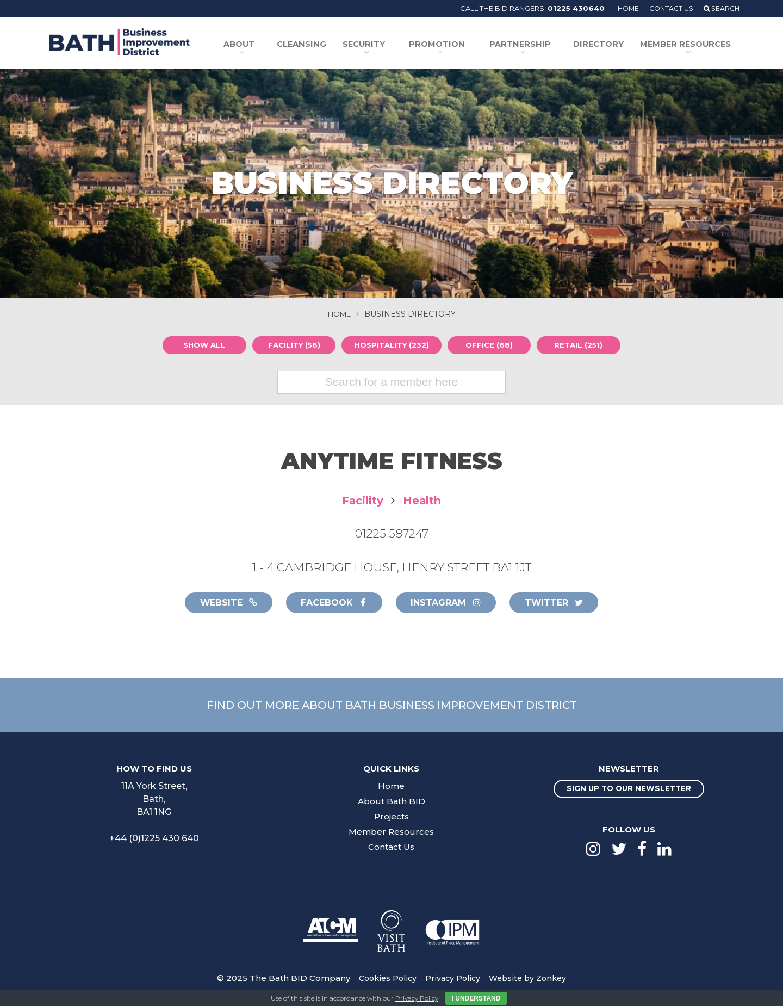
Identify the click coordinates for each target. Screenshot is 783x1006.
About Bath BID (391, 802)
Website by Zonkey (530, 979)
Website (221, 602)
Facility (361, 500)
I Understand (476, 998)
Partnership (528, 45)
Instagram (449, 602)
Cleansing (324, 45)
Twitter (561, 602)
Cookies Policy (384, 979)
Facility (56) (291, 345)
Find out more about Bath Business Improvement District (391, 706)
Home (622, 8)
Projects (391, 817)
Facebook (331, 602)
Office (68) (492, 345)
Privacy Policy (452, 979)
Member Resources (685, 45)
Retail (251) (581, 345)
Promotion (450, 45)
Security (381, 45)
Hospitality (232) (391, 345)
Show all (201, 345)
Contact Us (667, 8)
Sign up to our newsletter (628, 790)
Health (423, 500)
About (262, 45)
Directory (605, 45)
